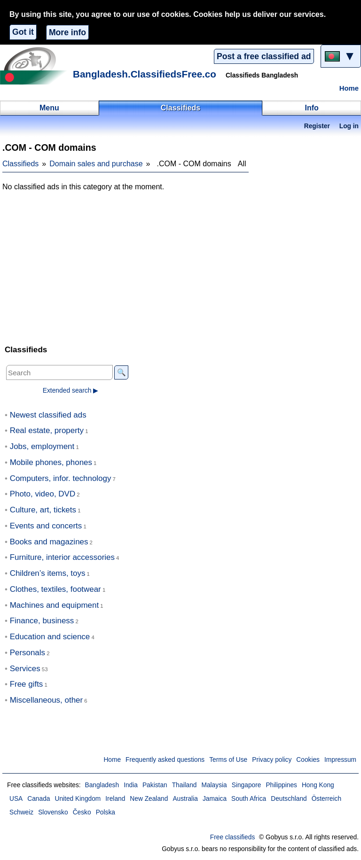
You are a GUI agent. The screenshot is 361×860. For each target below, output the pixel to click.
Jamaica (215, 798)
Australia (185, 798)
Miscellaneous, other (46, 700)
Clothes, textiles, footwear (55, 589)
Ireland (115, 798)
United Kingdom (78, 798)
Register (317, 126)
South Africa (248, 798)
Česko (82, 812)
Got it (23, 32)
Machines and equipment (54, 605)
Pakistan (154, 785)
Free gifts (26, 684)
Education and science (50, 636)
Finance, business (42, 620)
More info (67, 32)
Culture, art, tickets (43, 509)
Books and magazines (49, 541)
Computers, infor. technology (60, 478)
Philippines (281, 785)
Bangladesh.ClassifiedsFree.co (144, 74)
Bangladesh (102, 785)
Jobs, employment (42, 446)
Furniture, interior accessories (62, 557)
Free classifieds (232, 837)
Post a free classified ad (264, 56)
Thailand (184, 785)
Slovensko (53, 812)
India (131, 785)
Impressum (340, 759)
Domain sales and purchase (95, 164)
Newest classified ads (48, 415)
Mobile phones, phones (51, 462)
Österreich (326, 798)
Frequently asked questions (165, 759)
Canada (38, 798)
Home (349, 88)
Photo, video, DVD (42, 493)
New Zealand (149, 798)
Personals (27, 652)
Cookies (308, 759)
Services (25, 668)
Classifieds (20, 164)
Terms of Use (228, 759)
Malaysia (214, 785)
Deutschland (288, 798)
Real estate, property (47, 430)
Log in (349, 126)
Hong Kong (318, 785)
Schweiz (21, 812)
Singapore (246, 785)
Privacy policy (271, 759)
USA (16, 798)
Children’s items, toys (48, 573)
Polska (105, 812)
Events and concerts (46, 525)
